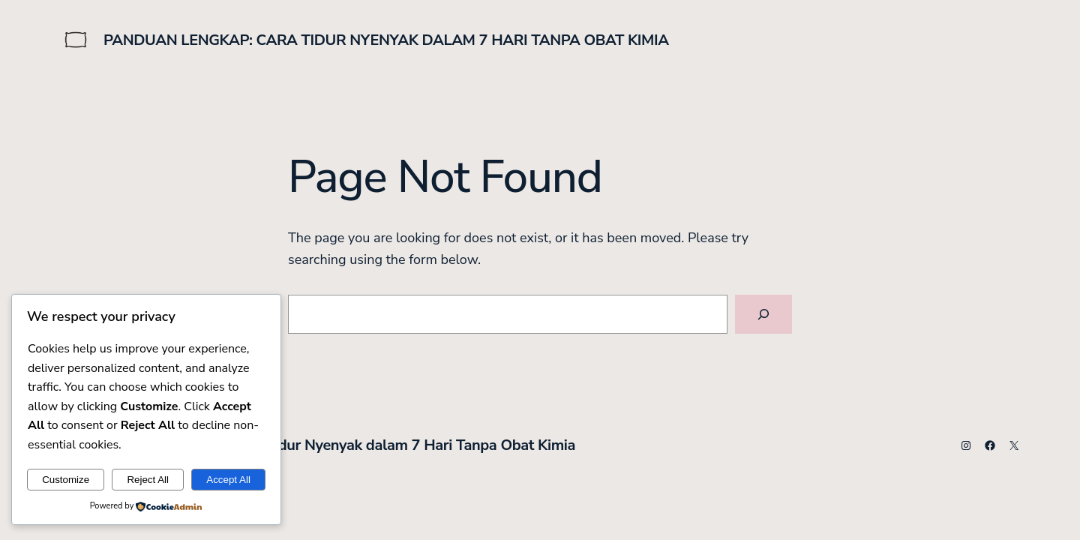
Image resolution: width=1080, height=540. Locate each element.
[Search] (763, 314)
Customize (65, 479)
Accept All (228, 479)
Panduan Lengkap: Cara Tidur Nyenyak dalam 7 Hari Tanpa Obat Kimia (386, 40)
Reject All (148, 479)
